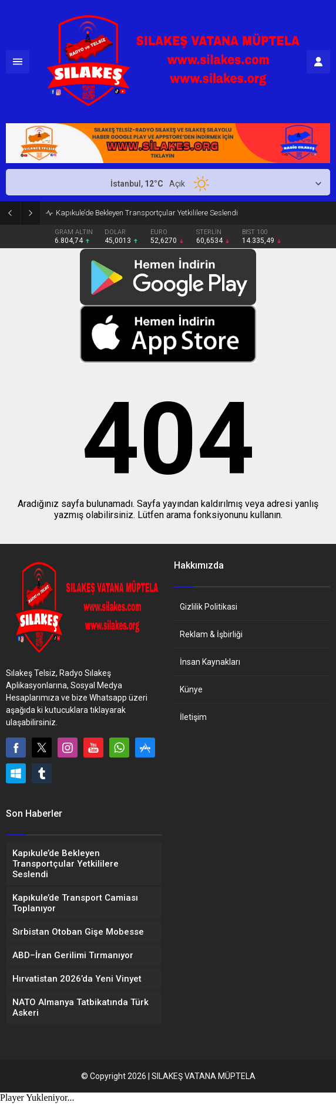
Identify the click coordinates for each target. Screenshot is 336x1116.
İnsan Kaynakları (210, 662)
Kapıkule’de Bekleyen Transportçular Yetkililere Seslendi (147, 212)
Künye (191, 689)
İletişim (193, 717)
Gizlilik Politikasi (208, 606)
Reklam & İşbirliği (211, 634)
